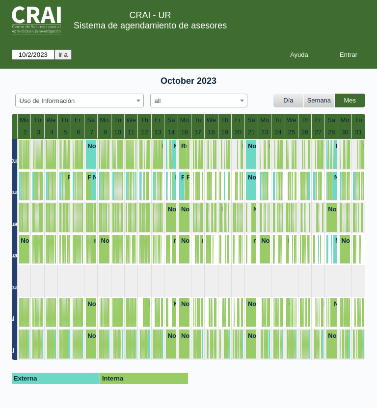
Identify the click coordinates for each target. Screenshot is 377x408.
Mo (24, 120)
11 (131, 132)
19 (224, 132)
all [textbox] (158, 100)
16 (184, 132)
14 (170, 132)
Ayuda (299, 54)
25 (291, 132)
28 (331, 132)
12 (144, 132)
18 (211, 132)
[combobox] (79, 100)
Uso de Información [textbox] (47, 100)
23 (264, 132)
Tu (37, 120)
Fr (78, 120)
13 (157, 132)
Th (64, 120)
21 (251, 132)
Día (288, 100)
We (50, 120)
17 (197, 132)
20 (238, 132)
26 (304, 132)
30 (344, 132)
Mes (350, 100)
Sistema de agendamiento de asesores (150, 25)
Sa (91, 120)
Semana (319, 100)
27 (318, 132)
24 (277, 132)
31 (358, 132)
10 (117, 132)
